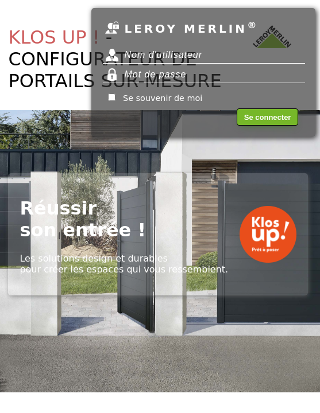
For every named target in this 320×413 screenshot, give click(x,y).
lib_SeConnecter (268, 117)
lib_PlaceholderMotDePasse (204, 75)
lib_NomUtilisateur (204, 55)
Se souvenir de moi (162, 98)
